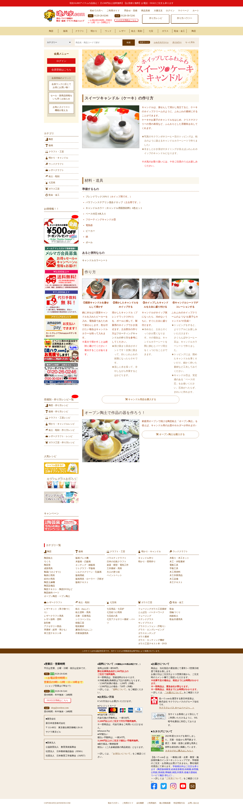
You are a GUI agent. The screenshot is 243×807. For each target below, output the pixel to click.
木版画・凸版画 (83, 561)
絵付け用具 (49, 579)
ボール (89, 242)
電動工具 (174, 565)
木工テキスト (176, 582)
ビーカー (90, 231)
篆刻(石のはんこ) (83, 630)
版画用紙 (79, 575)
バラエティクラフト (116, 558)
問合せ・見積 (130, 10)
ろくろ (47, 561)
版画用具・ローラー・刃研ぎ (89, 579)
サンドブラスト (145, 623)
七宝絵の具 (112, 616)
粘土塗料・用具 (83, 612)
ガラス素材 (143, 636)
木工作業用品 (176, 575)
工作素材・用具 (114, 568)
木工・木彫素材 (177, 561)
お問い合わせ (193, 803)
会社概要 (140, 803)
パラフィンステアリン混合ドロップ (104, 202)
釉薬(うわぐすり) (52, 572)
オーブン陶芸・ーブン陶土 (57, 596)
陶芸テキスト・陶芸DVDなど (58, 589)
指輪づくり (175, 612)
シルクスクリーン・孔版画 (88, 572)
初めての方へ (96, 10)
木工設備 (174, 579)
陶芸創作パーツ (51, 593)
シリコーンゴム (83, 619)
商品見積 (145, 10)
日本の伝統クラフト (116, 561)
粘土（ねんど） (83, 609)
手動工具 (174, 568)
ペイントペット (114, 575)
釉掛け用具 (49, 575)
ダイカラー (177, 42)
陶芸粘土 (48, 558)
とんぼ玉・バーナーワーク (151, 612)
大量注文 (158, 10)
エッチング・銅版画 (85, 565)
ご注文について (173, 778)
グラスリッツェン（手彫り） (152, 626)
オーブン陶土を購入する (170, 434)
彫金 (172, 609)
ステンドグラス (145, 619)
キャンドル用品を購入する (140, 399)
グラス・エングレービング (151, 630)
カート (195, 10)
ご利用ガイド (113, 10)
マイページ (183, 10)
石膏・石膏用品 (83, 616)
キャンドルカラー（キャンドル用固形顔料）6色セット (114, 208)
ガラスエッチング (147, 633)
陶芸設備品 (49, 586)
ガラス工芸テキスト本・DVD (152, 643)
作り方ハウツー (184, 18)
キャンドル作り (145, 558)
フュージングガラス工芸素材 (152, 609)
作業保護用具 (81, 633)
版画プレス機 (81, 558)
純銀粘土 (174, 616)
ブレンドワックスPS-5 (97, 196)
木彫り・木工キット (179, 558)
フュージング (144, 616)
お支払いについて (121, 754)
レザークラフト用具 (54, 616)
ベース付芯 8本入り (96, 214)
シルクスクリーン (161, 42)
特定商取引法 (179, 803)
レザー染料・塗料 (52, 619)
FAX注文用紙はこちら (126, 20)
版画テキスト (81, 582)
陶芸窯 (47, 565)
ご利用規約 (151, 803)
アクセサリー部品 (52, 626)
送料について (119, 689)
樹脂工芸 (79, 623)
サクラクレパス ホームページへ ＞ (176, 708)
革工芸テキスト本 (52, 633)
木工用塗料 (175, 572)
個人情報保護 (164, 803)
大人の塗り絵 (113, 572)
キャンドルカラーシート (95, 260)
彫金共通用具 (176, 619)
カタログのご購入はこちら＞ (179, 751)
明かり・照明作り (147, 561)
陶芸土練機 (49, 582)
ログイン (170, 10)
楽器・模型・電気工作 (117, 565)
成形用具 (48, 568)
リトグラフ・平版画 (85, 568)
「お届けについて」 (174, 692)
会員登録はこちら (61, 69)
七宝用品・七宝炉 (115, 609)
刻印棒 (47, 623)
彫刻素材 (79, 626)
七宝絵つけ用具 (114, 612)
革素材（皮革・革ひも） (56, 630)
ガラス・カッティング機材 (151, 640)
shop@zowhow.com (59, 708)
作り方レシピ (155, 18)
